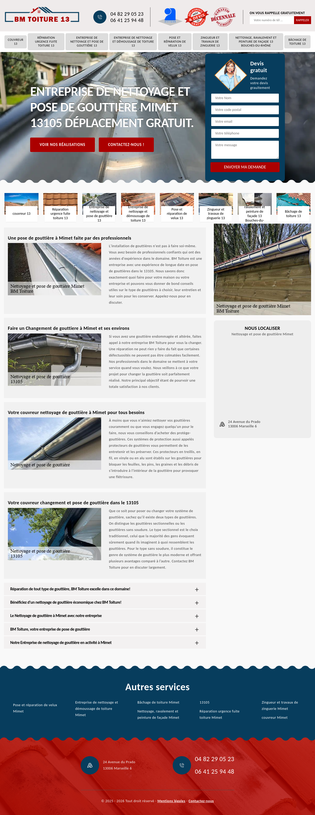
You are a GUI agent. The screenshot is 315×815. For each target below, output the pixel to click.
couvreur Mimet (275, 717)
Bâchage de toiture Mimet (158, 702)
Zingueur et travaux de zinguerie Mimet (280, 705)
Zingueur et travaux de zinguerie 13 (210, 41)
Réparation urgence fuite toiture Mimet (220, 714)
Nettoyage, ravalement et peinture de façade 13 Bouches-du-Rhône (255, 41)
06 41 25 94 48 (126, 20)
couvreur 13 (15, 42)
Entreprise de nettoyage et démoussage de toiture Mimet (96, 708)
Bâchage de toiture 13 (297, 42)
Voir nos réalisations (62, 144)
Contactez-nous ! (126, 144)
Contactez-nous (201, 801)
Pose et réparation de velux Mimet (35, 708)
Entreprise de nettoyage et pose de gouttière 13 (87, 41)
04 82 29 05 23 (126, 14)
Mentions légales (172, 801)
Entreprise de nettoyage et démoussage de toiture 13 (133, 41)
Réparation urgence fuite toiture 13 (46, 41)
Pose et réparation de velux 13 (175, 41)
